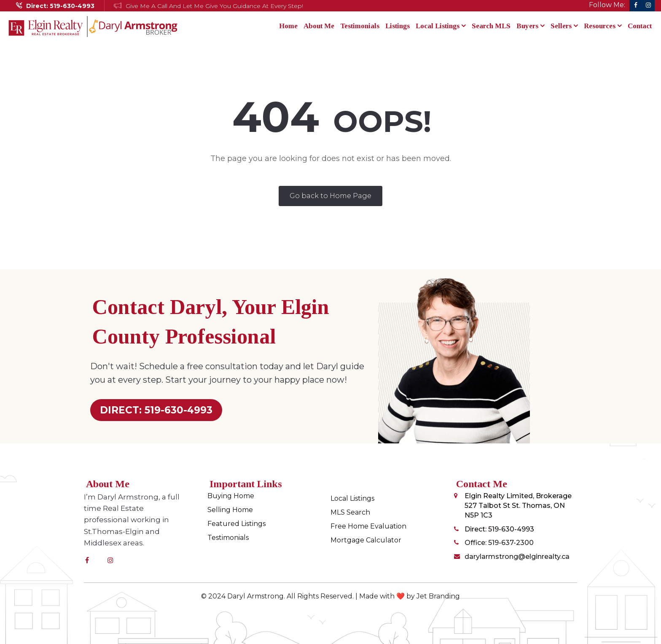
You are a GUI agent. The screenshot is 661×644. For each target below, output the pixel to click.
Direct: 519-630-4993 (499, 529)
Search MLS (491, 26)
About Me (319, 26)
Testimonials (359, 26)
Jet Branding (438, 596)
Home (288, 26)
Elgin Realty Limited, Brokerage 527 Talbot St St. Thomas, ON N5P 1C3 (518, 505)
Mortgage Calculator (365, 540)
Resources (603, 26)
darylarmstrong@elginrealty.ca (517, 557)
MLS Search (350, 512)
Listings (397, 26)
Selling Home (230, 510)
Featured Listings (236, 524)
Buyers (530, 26)
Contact (640, 26)
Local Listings (441, 26)
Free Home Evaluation (368, 526)
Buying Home (230, 496)
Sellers (564, 26)
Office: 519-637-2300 (499, 543)
